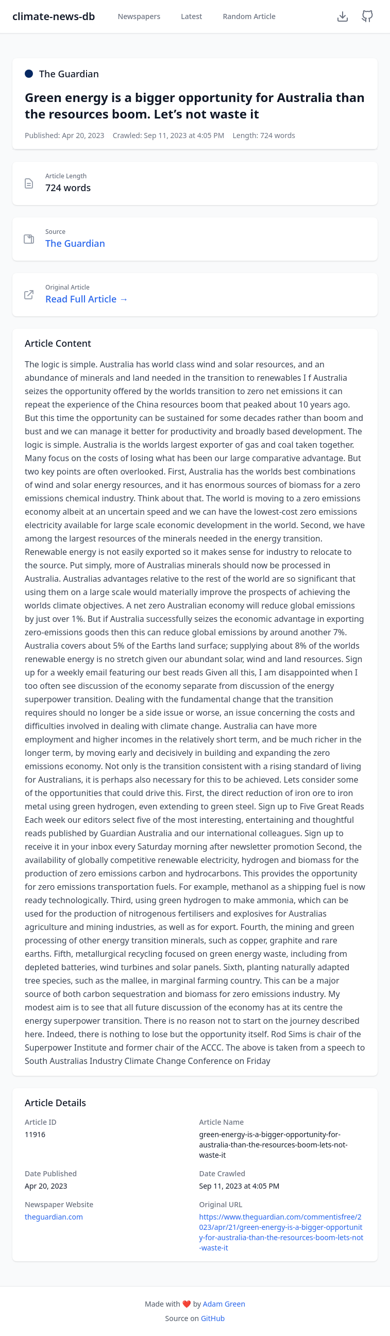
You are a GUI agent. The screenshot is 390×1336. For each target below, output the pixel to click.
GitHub (213, 1318)
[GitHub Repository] (367, 16)
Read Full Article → (86, 299)
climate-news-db (53, 16)
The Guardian (75, 243)
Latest (191, 16)
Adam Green (224, 1304)
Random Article (249, 16)
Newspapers (138, 16)
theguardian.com (54, 1217)
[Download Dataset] (342, 16)
